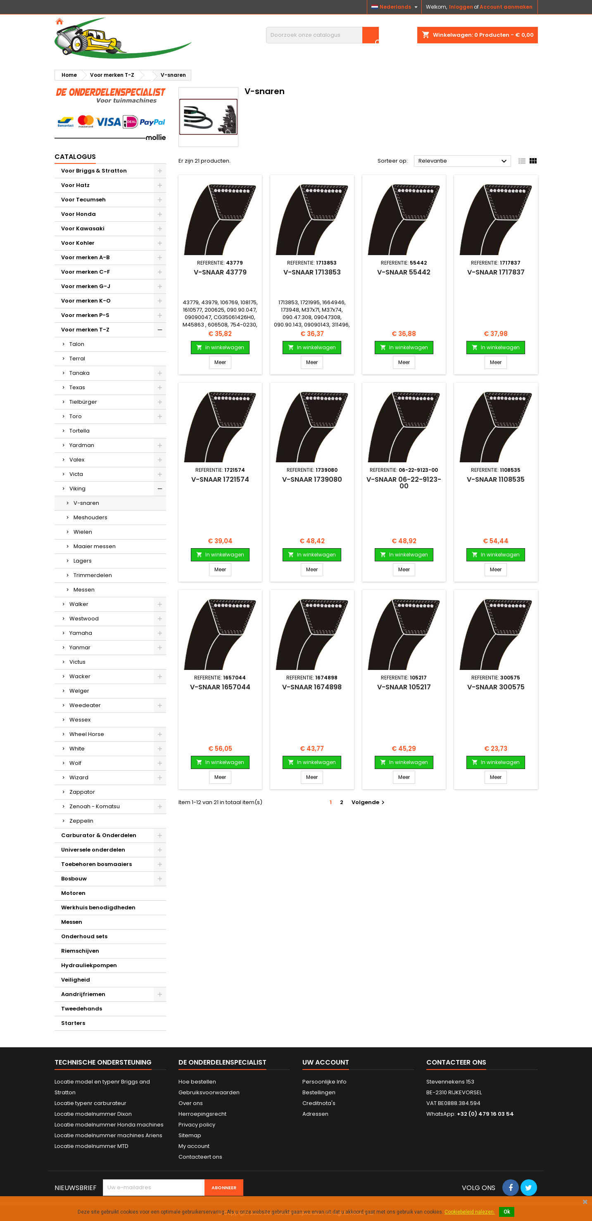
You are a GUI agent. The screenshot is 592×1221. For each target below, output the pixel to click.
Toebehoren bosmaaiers (96, 864)
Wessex (79, 720)
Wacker (79, 676)
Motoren (73, 893)
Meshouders (90, 517)
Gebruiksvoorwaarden (209, 1092)
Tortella (79, 431)
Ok (507, 1212)
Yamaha (80, 633)
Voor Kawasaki (83, 228)
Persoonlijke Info (324, 1082)
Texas (77, 387)
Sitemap (189, 1135)
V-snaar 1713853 (312, 272)
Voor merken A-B (85, 257)
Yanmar (79, 647)
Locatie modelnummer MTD (91, 1146)
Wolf (75, 763)
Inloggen (461, 6)
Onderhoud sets (84, 936)
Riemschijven (80, 951)
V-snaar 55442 (403, 272)
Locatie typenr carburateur (90, 1103)
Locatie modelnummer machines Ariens (108, 1135)
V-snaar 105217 (404, 687)
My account (193, 1146)
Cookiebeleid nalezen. (470, 1212)
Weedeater (85, 705)
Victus (77, 662)
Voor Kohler (78, 243)
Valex (76, 460)
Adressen (315, 1114)
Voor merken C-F (85, 272)
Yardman (81, 445)
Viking (77, 488)
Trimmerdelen (93, 575)
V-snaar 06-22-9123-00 (403, 483)
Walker (78, 604)
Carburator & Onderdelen (98, 835)
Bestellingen (318, 1092)
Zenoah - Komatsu (94, 806)
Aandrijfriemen (83, 994)
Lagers (83, 561)
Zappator (82, 792)
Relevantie (463, 161)
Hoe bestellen (197, 1082)
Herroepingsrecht (202, 1114)
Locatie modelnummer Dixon (93, 1114)
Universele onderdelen (93, 850)
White (77, 748)
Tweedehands (81, 1009)
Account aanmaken (506, 6)
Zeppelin (81, 821)
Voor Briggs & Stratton (94, 171)
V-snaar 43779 (220, 272)
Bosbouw (74, 879)
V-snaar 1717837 (496, 272)
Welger (79, 691)
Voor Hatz (75, 185)
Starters (73, 1023)
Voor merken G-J (85, 286)
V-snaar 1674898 (312, 687)
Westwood (84, 618)
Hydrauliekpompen (89, 965)
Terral (77, 358)
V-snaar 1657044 (220, 687)
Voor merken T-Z (85, 330)
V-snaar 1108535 (496, 479)
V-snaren (86, 503)
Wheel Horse (86, 734)
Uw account (325, 1062)
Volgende (369, 802)
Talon (76, 344)
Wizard (78, 777)
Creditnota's (318, 1103)
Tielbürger (83, 402)
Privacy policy (196, 1125)
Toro (75, 416)
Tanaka (79, 373)
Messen (84, 590)
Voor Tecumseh (83, 200)
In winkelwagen (220, 347)
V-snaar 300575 (496, 687)
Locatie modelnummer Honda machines (109, 1125)
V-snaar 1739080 (312, 479)
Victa (76, 474)
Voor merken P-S (85, 315)
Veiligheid (75, 980)
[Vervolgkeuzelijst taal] (395, 7)
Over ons (190, 1103)
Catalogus (75, 156)
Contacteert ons (200, 1157)
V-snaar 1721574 (220, 479)
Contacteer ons (456, 1062)
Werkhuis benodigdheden (98, 907)
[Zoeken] (322, 35)
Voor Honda (78, 214)
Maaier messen (95, 546)
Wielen (83, 532)
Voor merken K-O (86, 301)
